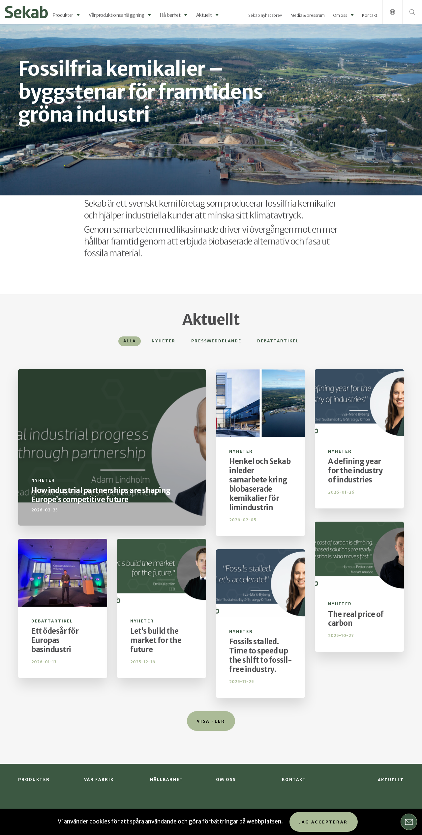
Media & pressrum (307, 15)
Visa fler (211, 721)
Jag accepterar (323, 822)
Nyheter (163, 340)
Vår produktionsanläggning (116, 15)
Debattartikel (278, 340)
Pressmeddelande (216, 340)
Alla (129, 340)
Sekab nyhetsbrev (265, 15)
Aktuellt (204, 15)
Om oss (340, 15)
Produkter (63, 15)
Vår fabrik (99, 779)
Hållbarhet (170, 15)
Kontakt (369, 15)
